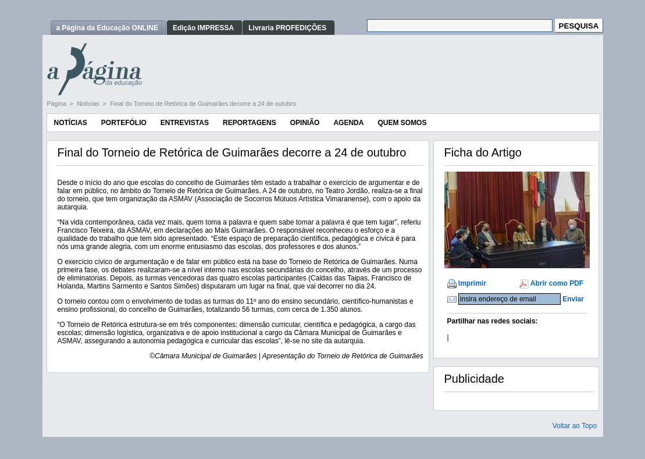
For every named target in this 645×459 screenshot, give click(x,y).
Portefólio (124, 123)
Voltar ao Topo (575, 426)
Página (57, 103)
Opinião (305, 123)
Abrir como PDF (556, 283)
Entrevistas (185, 123)
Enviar (573, 299)
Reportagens (249, 123)
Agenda (348, 123)
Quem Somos (401, 123)
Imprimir (472, 283)
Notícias (89, 103)
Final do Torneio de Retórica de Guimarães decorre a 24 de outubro (203, 103)
